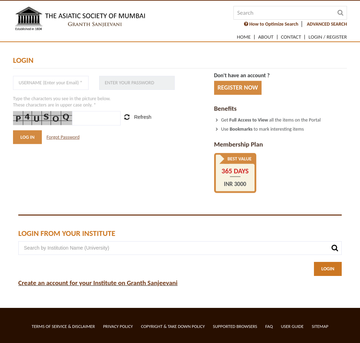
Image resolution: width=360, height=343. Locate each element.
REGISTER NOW (238, 88)
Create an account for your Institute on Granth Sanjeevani (98, 283)
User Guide (292, 326)
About (266, 37)
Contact (291, 37)
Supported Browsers (235, 326)
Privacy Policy (118, 326)
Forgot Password (62, 137)
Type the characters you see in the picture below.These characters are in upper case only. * (62, 102)
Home (244, 37)
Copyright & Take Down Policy (173, 326)
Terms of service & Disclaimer (63, 326)
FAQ (269, 326)
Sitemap (320, 326)
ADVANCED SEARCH (327, 24)
